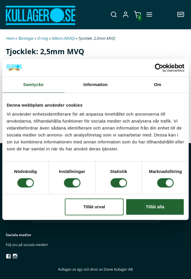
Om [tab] (157, 84)
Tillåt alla (155, 206)
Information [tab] (95, 84)
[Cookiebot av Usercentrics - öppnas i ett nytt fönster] (159, 67)
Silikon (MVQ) (63, 38)
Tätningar (26, 38)
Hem (10, 38)
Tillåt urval (94, 206)
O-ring (43, 38)
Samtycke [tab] (33, 84)
